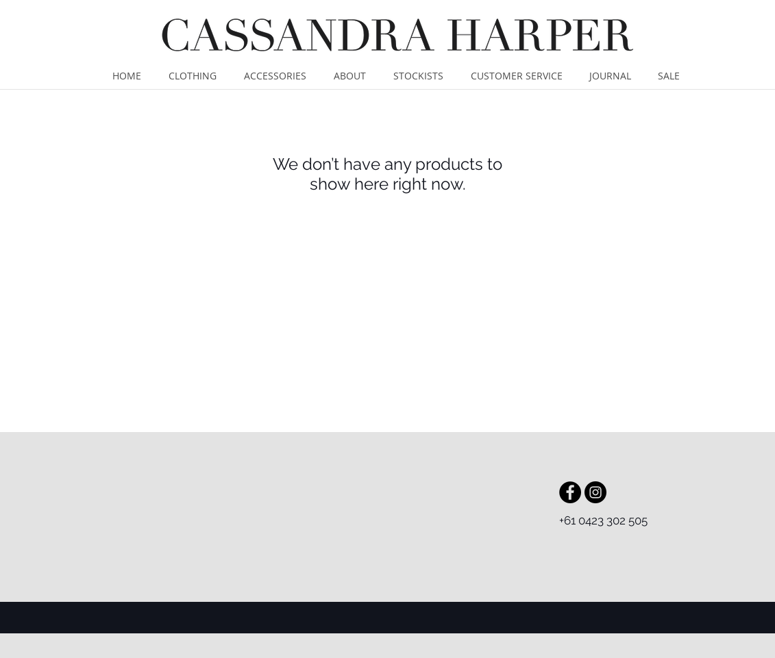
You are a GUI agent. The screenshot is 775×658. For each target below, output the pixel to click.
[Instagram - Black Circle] (595, 492)
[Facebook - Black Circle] (570, 492)
